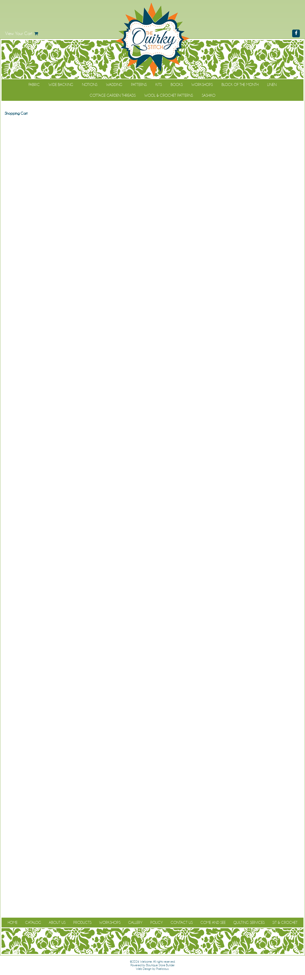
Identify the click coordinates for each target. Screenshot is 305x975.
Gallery (135, 922)
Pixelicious (162, 969)
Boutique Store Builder (160, 965)
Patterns (139, 85)
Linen (271, 85)
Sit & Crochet (285, 922)
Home (12, 922)
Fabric (34, 85)
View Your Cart (18, 33)
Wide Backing (61, 85)
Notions (89, 85)
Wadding (114, 85)
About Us (57, 922)
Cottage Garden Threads (113, 95)
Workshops (202, 85)
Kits (158, 85)
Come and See (213, 922)
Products (82, 922)
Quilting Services (249, 922)
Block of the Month (239, 85)
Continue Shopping (152, 123)
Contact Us (182, 922)
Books (177, 85)
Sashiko (208, 95)
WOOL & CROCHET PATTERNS (168, 95)
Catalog (33, 922)
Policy (156, 922)
